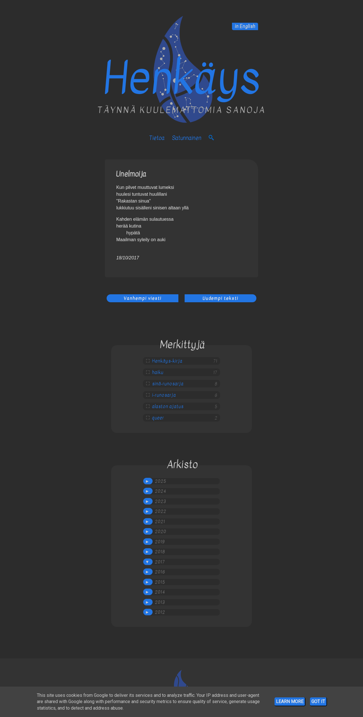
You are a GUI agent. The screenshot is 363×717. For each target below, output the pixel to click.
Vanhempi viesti (142, 298)
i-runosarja (164, 395)
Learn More (289, 701)
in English (245, 26)
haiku (157, 372)
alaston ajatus (167, 406)
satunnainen (186, 138)
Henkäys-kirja (167, 361)
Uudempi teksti (220, 298)
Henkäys (181, 78)
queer (158, 417)
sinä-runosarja (167, 383)
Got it (318, 701)
